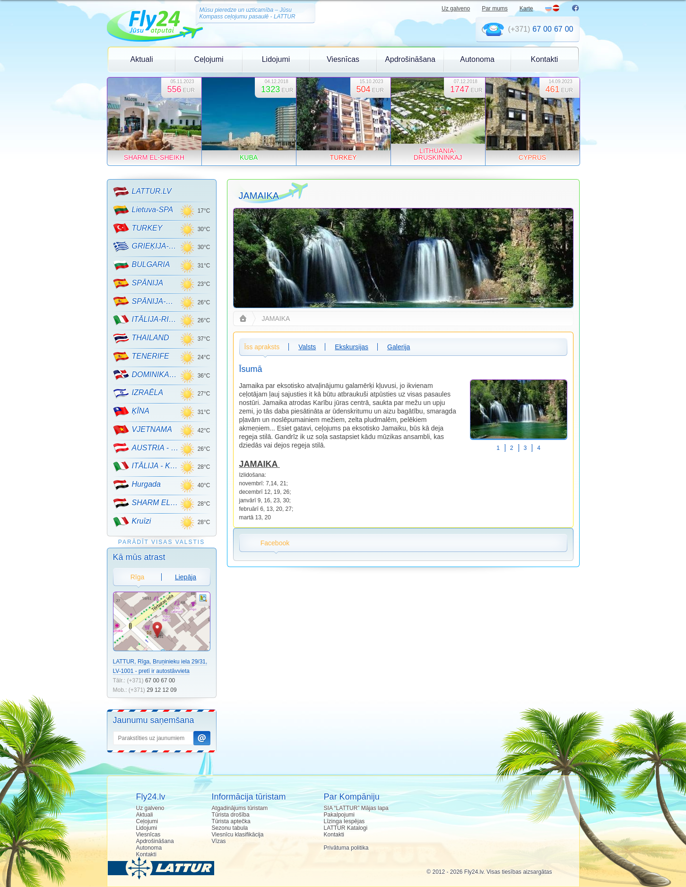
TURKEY (138, 228)
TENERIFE (141, 357)
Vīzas (219, 841)
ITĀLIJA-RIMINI (146, 320)
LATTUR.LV (142, 192)
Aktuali (141, 59)
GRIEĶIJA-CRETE (146, 247)
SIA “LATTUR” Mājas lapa (356, 808)
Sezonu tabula (230, 828)
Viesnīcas (343, 59)
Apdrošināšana (410, 59)
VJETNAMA (142, 430)
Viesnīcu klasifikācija (238, 834)
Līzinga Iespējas (344, 821)
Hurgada (137, 485)
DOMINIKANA (146, 375)
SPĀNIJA (138, 283)
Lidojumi (276, 59)
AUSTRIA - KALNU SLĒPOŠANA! (146, 448)
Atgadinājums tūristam (240, 808)
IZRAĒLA (138, 393)
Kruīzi (132, 522)
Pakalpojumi (339, 814)
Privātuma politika (346, 847)
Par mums (495, 8)
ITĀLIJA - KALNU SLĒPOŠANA (146, 466)
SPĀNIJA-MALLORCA (146, 301)
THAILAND (141, 338)
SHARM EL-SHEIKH (146, 503)
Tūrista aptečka (231, 821)
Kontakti (544, 59)
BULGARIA (141, 265)
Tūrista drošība (231, 814)
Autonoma (477, 59)
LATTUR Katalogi (345, 828)
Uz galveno (456, 8)
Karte (526, 8)
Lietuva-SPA (143, 210)
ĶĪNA (131, 411)
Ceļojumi (208, 59)
